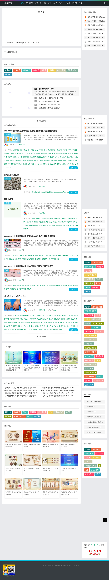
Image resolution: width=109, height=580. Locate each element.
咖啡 (20, 164)
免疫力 (10, 157)
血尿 (28, 153)
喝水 (68, 157)
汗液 (19, 259)
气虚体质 (17, 70)
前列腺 (66, 222)
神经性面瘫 (89, 453)
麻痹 (50, 285)
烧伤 (21, 329)
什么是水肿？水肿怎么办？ (15, 296)
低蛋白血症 (48, 153)
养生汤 (87, 263)
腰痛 (42, 153)
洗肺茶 (43, 70)
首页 (24, 42)
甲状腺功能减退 (34, 326)
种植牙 (73, 285)
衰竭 (11, 329)
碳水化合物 (48, 192)
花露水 (50, 255)
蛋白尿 (51, 319)
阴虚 (43, 222)
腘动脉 (25, 412)
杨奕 (40, 98)
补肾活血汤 (89, 368)
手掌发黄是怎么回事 (53, 104)
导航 (22, 3)
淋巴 (18, 329)
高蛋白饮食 (26, 164)
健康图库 (42, 108)
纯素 (48, 160)
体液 (58, 326)
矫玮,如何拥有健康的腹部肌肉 (95, 401)
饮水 (38, 160)
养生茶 (74, 3)
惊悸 (46, 225)
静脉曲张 (23, 319)
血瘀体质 (8, 70)
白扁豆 (54, 192)
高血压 (18, 315)
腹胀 (46, 315)
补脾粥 (87, 327)
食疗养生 (88, 271)
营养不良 (66, 150)
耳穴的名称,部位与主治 (51, 101)
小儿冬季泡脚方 (90, 372)
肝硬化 (23, 315)
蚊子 (63, 255)
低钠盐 (12, 160)
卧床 (41, 326)
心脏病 (28, 315)
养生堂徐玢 (96, 457)
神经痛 (39, 285)
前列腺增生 (43, 218)
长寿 (14, 285)
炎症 (34, 285)
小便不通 (42, 225)
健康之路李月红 (19, 416)
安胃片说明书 (91, 406)
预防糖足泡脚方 (90, 348)
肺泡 (50, 412)
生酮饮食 (60, 164)
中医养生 (7, 203)
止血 (50, 225)
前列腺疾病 (71, 218)
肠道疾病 (31, 259)
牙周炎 (18, 285)
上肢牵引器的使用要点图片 (94, 427)
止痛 (22, 285)
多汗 (48, 259)
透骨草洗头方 (72, 70)
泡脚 (60, 3)
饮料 (16, 160)
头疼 (17, 255)
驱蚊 (59, 255)
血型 (12, 259)
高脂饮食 (23, 160)
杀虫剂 (74, 255)
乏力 (14, 153)
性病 (72, 322)
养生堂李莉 (42, 412)
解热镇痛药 (42, 164)
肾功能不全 (27, 150)
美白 (31, 157)
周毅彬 (56, 259)
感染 (9, 164)
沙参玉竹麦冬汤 (90, 352)
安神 (69, 225)
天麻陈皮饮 (99, 356)
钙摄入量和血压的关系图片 (94, 417)
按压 (70, 326)
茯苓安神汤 (89, 344)
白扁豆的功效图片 (11, 175)
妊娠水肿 (55, 315)
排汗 (7, 160)
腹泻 (14, 150)
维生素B (23, 326)
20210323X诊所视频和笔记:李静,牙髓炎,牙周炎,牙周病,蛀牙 (28, 266)
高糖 (72, 160)
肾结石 (49, 150)
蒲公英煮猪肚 (90, 376)
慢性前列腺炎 (30, 225)
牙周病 (27, 285)
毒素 (57, 153)
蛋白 (51, 164)
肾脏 (65, 153)
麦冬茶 (99, 376)
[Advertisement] (41, 28)
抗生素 (33, 153)
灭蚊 (46, 255)
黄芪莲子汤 (89, 331)
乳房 (47, 322)
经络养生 (95, 287)
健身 (69, 160)
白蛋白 (68, 319)
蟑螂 (36, 255)
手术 (25, 153)
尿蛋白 (40, 157)
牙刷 (65, 285)
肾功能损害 (42, 329)
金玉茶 (87, 319)
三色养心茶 (89, 315)
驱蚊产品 (68, 255)
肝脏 (28, 160)
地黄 (47, 222)
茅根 (36, 225)
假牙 (58, 285)
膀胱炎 (61, 153)
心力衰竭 (38, 315)
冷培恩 (42, 259)
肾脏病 (64, 315)
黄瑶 (86, 470)
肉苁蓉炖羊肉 (98, 381)
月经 (11, 153)
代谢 (54, 164)
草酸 (53, 153)
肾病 (17, 150)
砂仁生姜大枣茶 (90, 364)
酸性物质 (46, 157)
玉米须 (45, 326)
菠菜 (53, 150)
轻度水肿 (17, 322)
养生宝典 (31, 42)
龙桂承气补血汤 (90, 275)
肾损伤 (72, 157)
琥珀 (37, 218)
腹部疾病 (42, 89)
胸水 (72, 319)
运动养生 (99, 279)
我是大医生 (47, 3)
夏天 (36, 259)
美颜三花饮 (89, 385)
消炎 (43, 285)
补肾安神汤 (96, 319)
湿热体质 (8, 74)
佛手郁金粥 (99, 453)
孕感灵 (87, 457)
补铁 (57, 150)
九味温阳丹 (89, 279)
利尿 (64, 225)
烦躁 (70, 222)
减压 (62, 285)
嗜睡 (27, 157)
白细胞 (15, 157)
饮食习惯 (33, 160)
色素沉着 (22, 289)
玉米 (7, 319)
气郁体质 (52, 70)
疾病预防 (25, 259)
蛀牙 (31, 285)
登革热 (55, 255)
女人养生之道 (90, 267)
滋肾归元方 (89, 283)
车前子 (25, 229)
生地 (65, 218)
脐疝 (36, 329)
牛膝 (58, 218)
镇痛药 (60, 160)
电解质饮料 (53, 157)
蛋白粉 (73, 153)
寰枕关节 (17, 412)
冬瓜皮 (50, 326)
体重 (14, 329)
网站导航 (19, 42)
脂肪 (38, 192)
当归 (55, 218)
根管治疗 (28, 289)
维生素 (43, 322)
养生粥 (98, 283)
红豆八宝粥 (89, 474)
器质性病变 (62, 322)
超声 (61, 326)
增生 (53, 225)
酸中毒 (20, 157)
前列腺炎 (50, 218)
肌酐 (41, 160)
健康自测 (42, 104)
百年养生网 (7, 3)
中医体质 (67, 3)
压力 (55, 326)
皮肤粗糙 (27, 322)
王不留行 (30, 222)
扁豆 (42, 192)
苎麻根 (36, 222)
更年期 (71, 150)
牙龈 (11, 289)
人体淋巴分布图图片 (53, 108)
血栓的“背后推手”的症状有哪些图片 (97, 432)
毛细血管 (34, 322)
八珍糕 (98, 315)
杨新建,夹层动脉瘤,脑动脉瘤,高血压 (97, 422)
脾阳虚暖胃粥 (97, 307)
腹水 (38, 319)
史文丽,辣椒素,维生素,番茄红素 (98, 242)
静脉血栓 (75, 326)
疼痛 (60, 150)
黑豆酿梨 (8, 416)
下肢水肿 (11, 322)
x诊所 (55, 3)
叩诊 (56, 329)
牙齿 (7, 289)
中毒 (24, 157)
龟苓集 (87, 291)
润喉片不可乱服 (91, 412)
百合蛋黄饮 (99, 331)
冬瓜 (68, 315)
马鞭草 (72, 315)
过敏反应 (7, 326)
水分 (55, 322)
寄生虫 (22, 255)
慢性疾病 (17, 326)
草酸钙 (38, 153)
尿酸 (7, 153)
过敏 (59, 315)
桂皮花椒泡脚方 (97, 323)
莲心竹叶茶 (95, 470)
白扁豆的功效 (61, 192)
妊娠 (76, 322)
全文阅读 (73, 168)
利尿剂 (68, 322)
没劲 (45, 160)
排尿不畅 (75, 225)
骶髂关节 (8, 412)
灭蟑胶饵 (41, 255)
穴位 (40, 101)
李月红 (72, 164)
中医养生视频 (97, 263)
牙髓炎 (54, 285)
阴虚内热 (61, 222)
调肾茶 (87, 323)
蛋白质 (34, 192)
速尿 (58, 319)
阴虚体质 (36, 70)
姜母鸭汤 (88, 381)
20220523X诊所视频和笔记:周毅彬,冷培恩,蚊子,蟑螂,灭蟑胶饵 (29, 236)
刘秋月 (68, 412)
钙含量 (35, 157)
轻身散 (87, 307)
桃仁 (40, 222)
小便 (60, 225)
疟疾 (26, 255)
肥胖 (14, 315)
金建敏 (87, 449)
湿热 (74, 222)
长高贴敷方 (26, 70)
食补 (35, 164)
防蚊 (16, 259)
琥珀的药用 (8, 199)
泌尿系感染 (15, 164)
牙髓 (14, 289)
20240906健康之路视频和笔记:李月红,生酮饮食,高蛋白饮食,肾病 (30, 131)
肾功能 (65, 160)
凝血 (14, 255)
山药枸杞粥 (89, 356)
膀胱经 (55, 222)
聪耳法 (98, 474)
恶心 (18, 153)
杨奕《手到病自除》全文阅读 (53, 98)
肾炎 (32, 150)
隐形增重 (33, 412)
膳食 (55, 160)
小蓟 (57, 225)
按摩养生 (100, 267)
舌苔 (46, 285)
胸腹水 (63, 319)
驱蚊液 (8, 259)
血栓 (27, 319)
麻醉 (52, 259)
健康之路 (38, 3)
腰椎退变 (37, 416)
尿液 (32, 164)
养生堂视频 (29, 3)
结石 (69, 153)
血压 (42, 315)
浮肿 (22, 322)
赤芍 (62, 218)
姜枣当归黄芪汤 (90, 311)
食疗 (80, 3)
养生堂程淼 (96, 449)
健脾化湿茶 (61, 70)
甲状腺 (51, 322)
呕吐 (21, 153)
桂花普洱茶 (89, 360)
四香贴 (98, 360)
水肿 (21, 150)
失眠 (33, 218)
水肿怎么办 (31, 329)
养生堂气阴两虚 (90, 466)
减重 (52, 160)
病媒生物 (31, 255)
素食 (61, 157)
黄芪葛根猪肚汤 (90, 335)
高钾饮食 (66, 164)
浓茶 (64, 157)
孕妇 (45, 150)
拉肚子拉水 (50, 89)
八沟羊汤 (88, 462)
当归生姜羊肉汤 (90, 340)
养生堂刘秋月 (58, 412)
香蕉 (41, 150)
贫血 (36, 150)
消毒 (69, 285)
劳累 (48, 329)
